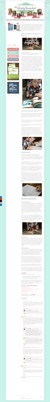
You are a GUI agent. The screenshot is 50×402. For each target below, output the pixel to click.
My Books (34, 19)
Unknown (24, 316)
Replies (25, 308)
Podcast (38, 19)
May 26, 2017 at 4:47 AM (29, 316)
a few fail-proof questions (27, 244)
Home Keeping (23, 19)
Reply (24, 306)
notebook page (25, 214)
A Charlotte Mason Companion (26, 287)
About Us (10, 19)
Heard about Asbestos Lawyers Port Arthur (29, 347)
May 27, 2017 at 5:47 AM (31, 337)
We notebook (36, 204)
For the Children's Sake (24, 286)
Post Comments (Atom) (28, 398)
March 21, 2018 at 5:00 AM (34, 358)
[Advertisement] (12, 38)
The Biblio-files (28, 19)
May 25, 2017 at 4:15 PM (34, 310)
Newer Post (23, 396)
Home (7, 19)
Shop (31, 19)
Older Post (41, 396)
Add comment (24, 377)
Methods (29, 295)
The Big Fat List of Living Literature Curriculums (28, 291)
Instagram (37, 30)
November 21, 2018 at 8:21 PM (30, 365)
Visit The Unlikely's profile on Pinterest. (13, 95)
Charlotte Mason (24, 156)
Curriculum (19, 19)
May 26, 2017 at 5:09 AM (34, 328)
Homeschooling (14, 19)
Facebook (34, 30)
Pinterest (22, 31)
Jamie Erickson (27, 310)
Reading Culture (33, 295)
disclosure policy (37, 75)
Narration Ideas (23, 292)
